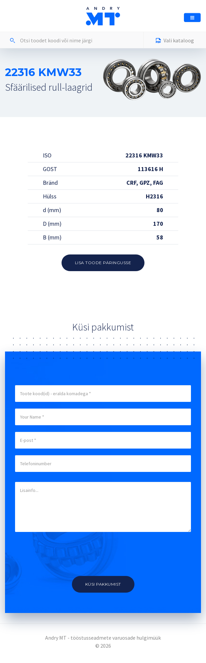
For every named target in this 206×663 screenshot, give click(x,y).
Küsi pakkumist (103, 584)
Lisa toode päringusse (103, 262)
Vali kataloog (175, 41)
